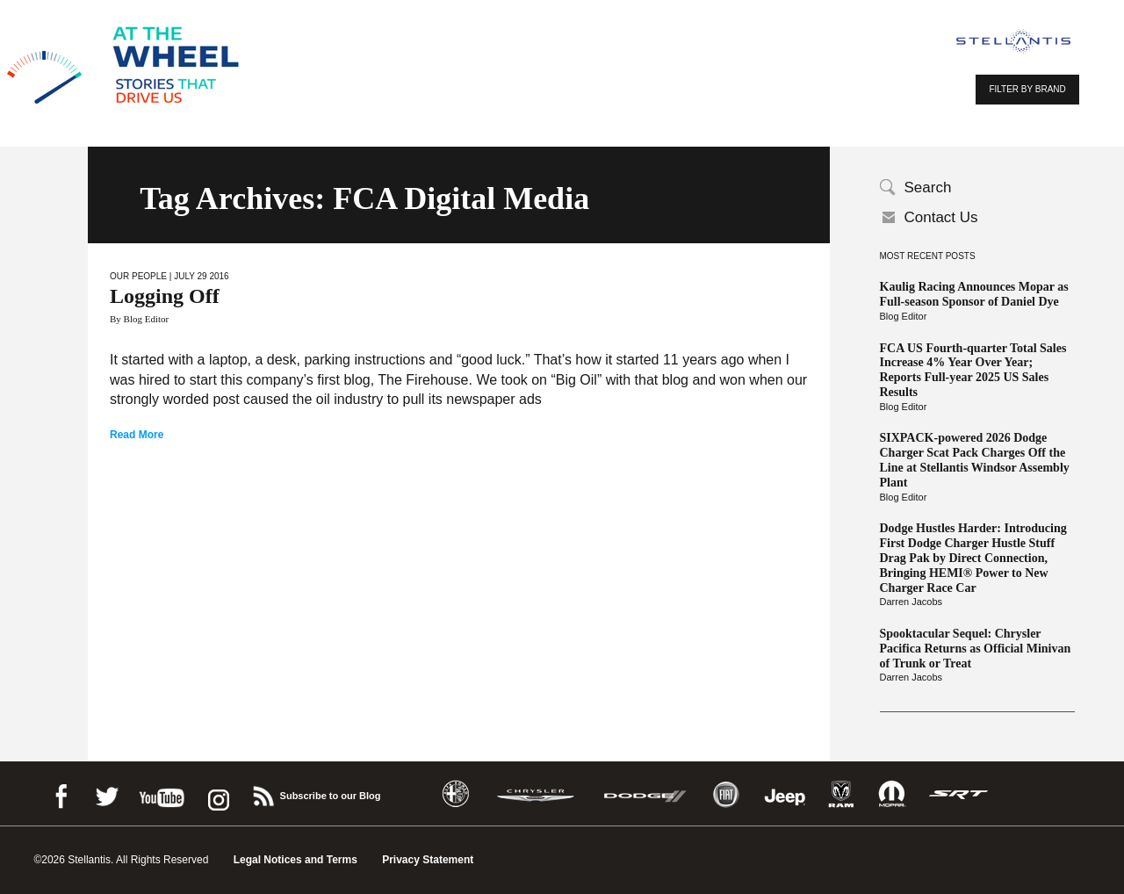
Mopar (891, 794)
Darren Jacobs (911, 601)
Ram (841, 794)
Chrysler (536, 794)
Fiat (725, 794)
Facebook (61, 793)
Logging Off (165, 296)
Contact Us (941, 217)
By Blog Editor (139, 319)
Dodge (645, 794)
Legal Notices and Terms (295, 860)
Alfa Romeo (456, 794)
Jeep (785, 794)
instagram (217, 793)
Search (928, 187)
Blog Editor (903, 316)
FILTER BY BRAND (1027, 89)
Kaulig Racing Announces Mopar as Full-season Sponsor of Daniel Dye (974, 294)
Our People (138, 276)
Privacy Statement (427, 860)
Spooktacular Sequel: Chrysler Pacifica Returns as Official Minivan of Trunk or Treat (975, 648)
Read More (136, 435)
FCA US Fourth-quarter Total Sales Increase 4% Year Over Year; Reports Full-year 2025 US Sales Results (973, 370)
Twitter (106, 793)
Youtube (161, 793)
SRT (959, 794)
